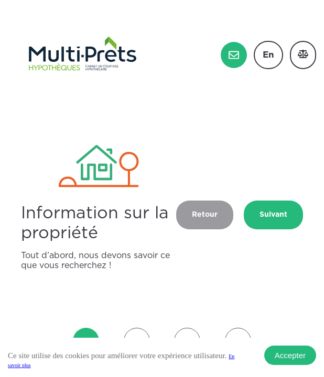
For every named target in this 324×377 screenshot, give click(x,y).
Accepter (290, 355)
